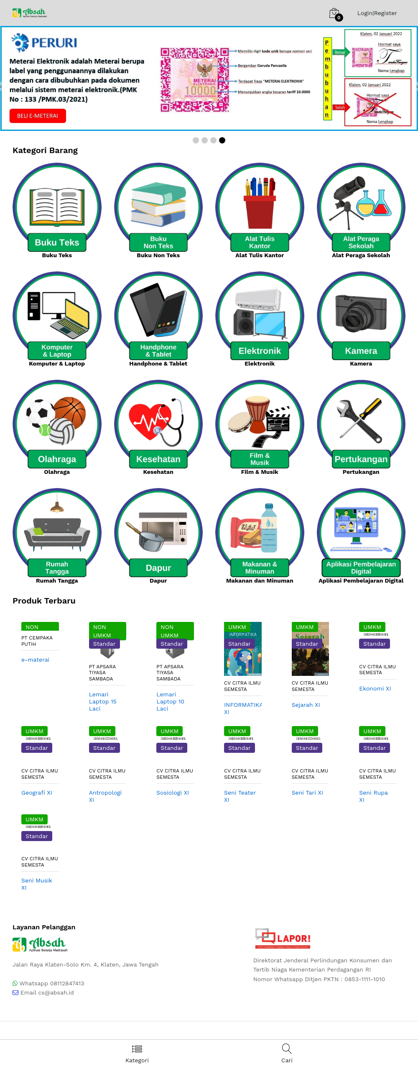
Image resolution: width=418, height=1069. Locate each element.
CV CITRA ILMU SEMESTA (242, 686)
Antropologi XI (105, 796)
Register (385, 13)
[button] (196, 140)
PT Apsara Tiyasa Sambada (102, 673)
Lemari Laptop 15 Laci (103, 701)
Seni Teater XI (240, 796)
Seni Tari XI (307, 792)
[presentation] (1, 86)
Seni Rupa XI (373, 796)
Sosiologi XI (172, 792)
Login (364, 13)
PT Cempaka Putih (37, 641)
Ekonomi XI (375, 688)
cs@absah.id (56, 992)
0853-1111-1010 (364, 979)
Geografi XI (36, 792)
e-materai (35, 659)
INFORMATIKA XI (243, 708)
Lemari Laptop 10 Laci (170, 701)
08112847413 (67, 983)
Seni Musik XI (36, 884)
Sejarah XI (306, 704)
